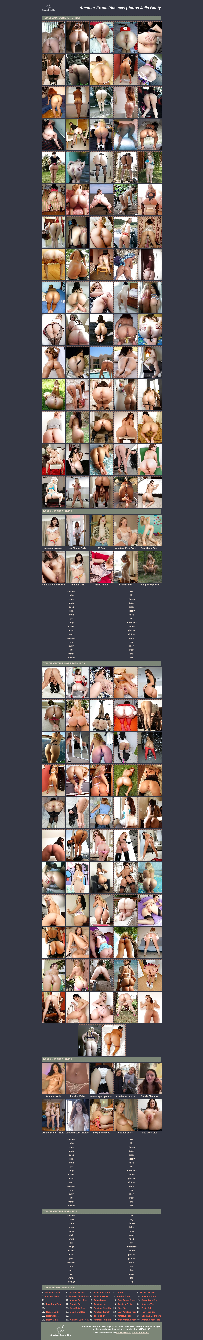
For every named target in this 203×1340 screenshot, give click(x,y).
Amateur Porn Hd (102, 1320)
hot (131, 619)
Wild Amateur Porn (127, 1320)
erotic (71, 615)
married (71, 626)
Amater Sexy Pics (78, 1300)
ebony (132, 611)
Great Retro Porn (150, 1300)
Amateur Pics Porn (102, 1292)
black (71, 599)
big (131, 595)
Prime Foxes (100, 1300)
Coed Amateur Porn (151, 1316)
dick (71, 611)
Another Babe (123, 1296)
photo (71, 630)
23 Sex (120, 1292)
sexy (71, 646)
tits (131, 654)
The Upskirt (99, 1316)
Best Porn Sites (77, 1312)
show (131, 646)
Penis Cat (146, 1308)
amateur (71, 591)
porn (131, 638)
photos (131, 630)
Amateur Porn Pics (151, 1320)
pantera (131, 626)
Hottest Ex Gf (52, 1312)
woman (71, 658)
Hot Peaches (52, 1316)
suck (131, 650)
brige (131, 603)
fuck (131, 615)
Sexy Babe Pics (77, 1308)
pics (71, 634)
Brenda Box (76, 1304)
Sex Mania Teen (52, 1292)
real (71, 642)
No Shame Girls (148, 1292)
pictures (71, 638)
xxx (131, 658)
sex (131, 642)
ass (131, 591)
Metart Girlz (52, 1320)
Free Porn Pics (53, 1304)
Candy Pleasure (100, 1296)
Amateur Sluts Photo (79, 1296)
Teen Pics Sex (148, 1312)
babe (71, 595)
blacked (132, 599)
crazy (131, 607)
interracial (131, 622)
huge (71, 622)
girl (71, 619)
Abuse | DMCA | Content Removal (132, 1332)
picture (131, 634)
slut (71, 650)
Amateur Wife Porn (79, 1320)
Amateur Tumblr (102, 1312)
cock (71, 607)
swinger (71, 654)
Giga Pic (122, 1308)
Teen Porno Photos (127, 1300)
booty (71, 603)
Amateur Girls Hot (103, 1308)
